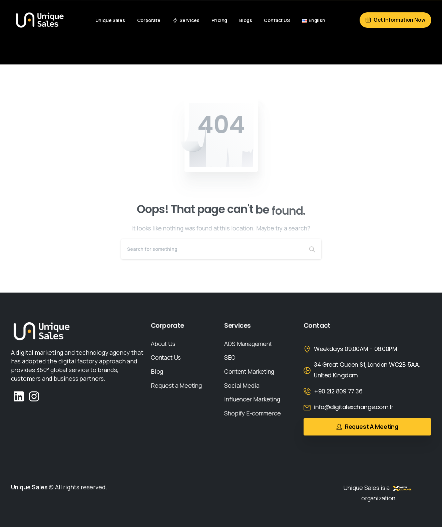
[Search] (212, 249)
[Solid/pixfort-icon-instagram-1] (34, 395)
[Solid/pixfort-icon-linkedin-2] (18, 395)
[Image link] (41, 331)
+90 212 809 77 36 (338, 391)
